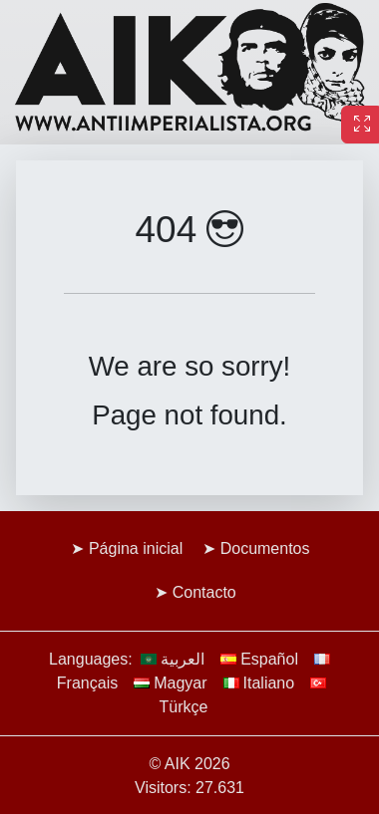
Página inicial (136, 548)
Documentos (265, 548)
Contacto (204, 592)
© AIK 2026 (189, 763)
